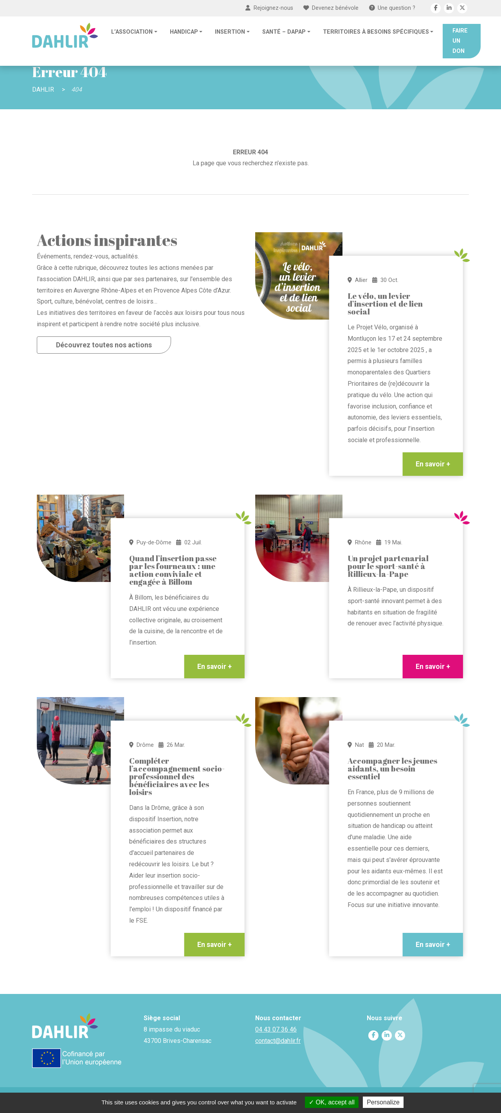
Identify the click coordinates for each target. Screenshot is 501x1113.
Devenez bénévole (331, 8)
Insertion (230, 32)
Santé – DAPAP (284, 32)
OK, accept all (332, 1102)
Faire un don (460, 40)
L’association (132, 32)
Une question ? (392, 8)
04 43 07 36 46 (276, 1029)
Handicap (184, 32)
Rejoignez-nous (269, 8)
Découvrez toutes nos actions (104, 345)
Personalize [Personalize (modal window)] (383, 1102)
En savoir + (433, 464)
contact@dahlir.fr (278, 1040)
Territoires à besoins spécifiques (376, 32)
